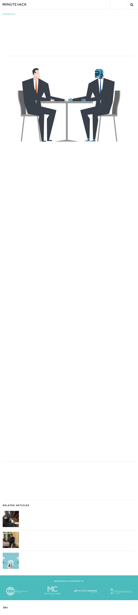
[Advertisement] (69, 481)
